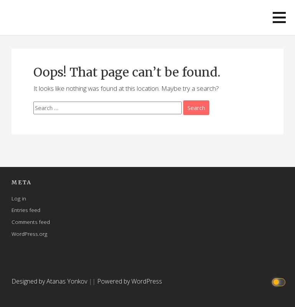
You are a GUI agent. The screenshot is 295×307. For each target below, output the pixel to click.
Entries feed (26, 210)
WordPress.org (29, 233)
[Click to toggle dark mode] (279, 281)
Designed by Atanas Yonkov (50, 281)
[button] (279, 17)
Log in (19, 198)
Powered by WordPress (129, 281)
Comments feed (31, 221)
